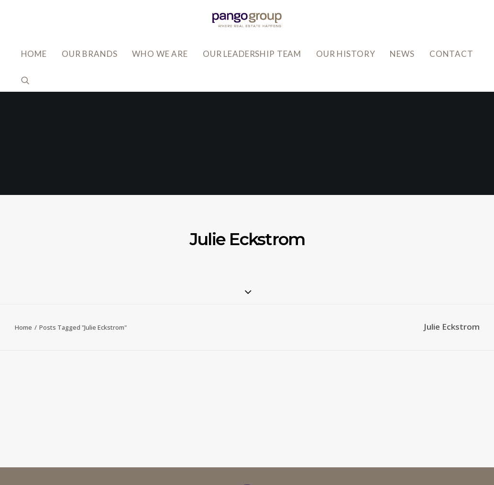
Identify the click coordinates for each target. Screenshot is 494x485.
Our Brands (90, 54)
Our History (345, 54)
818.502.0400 (92, 452)
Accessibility (353, 416)
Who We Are (160, 54)
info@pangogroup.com (110, 438)
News (402, 54)
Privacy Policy (355, 402)
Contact (451, 54)
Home (34, 54)
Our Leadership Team (252, 54)
